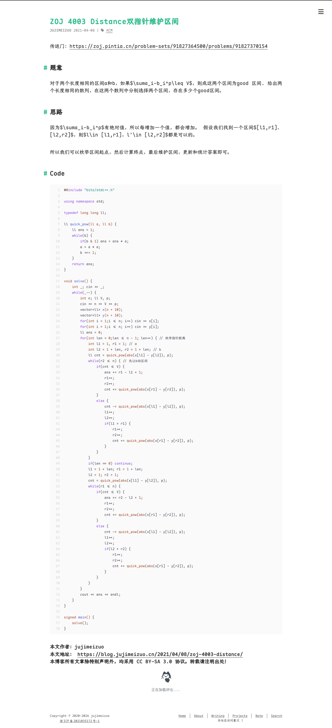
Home (182, 716)
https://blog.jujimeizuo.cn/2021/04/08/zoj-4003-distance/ (160, 654)
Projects (239, 716)
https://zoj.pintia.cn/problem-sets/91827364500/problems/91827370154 (169, 46)
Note (259, 716)
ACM (109, 30)
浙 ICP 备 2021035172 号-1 (80, 721)
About (198, 716)
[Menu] (321, 12)
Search (276, 716)
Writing (217, 716)
